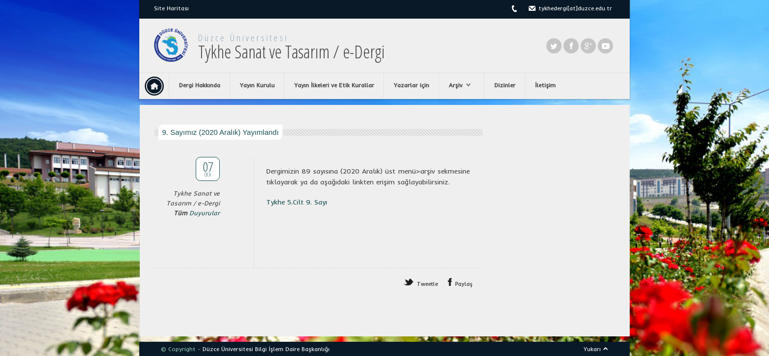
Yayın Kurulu (257, 85)
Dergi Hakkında (199, 85)
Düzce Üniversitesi (243, 37)
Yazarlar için (411, 85)
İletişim (545, 85)
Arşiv (457, 85)
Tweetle (427, 283)
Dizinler (504, 85)
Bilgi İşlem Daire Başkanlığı (292, 349)
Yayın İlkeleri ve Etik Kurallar (334, 85)
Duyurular (204, 213)
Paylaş (464, 283)
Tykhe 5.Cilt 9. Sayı (296, 202)
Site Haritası (171, 8)
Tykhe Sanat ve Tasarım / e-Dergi (291, 52)
